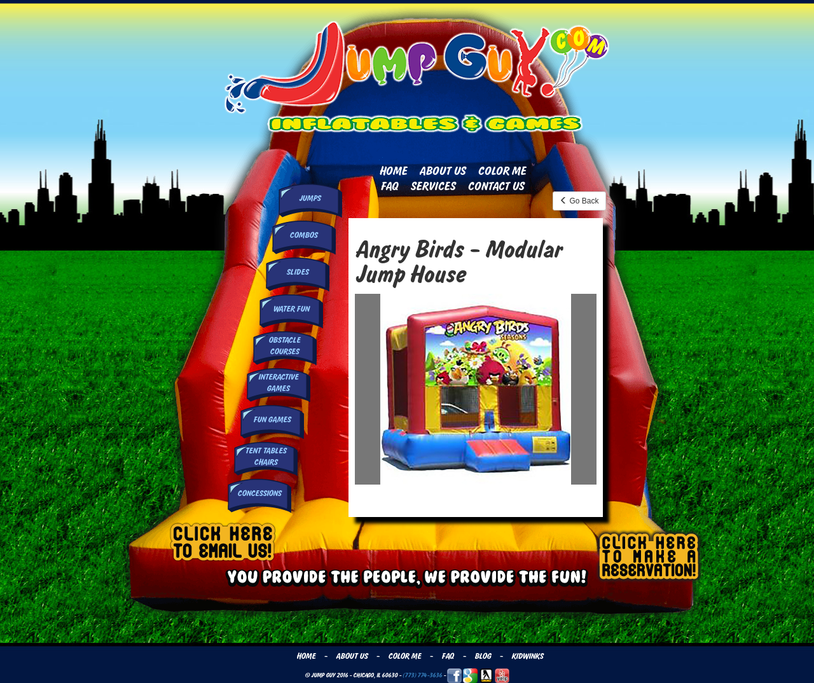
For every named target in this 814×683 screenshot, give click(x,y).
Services (432, 186)
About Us (442, 171)
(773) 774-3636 (422, 675)
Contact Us (495, 186)
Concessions (259, 493)
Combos (303, 235)
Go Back (579, 201)
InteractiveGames (278, 382)
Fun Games (272, 419)
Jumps (310, 198)
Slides (297, 272)
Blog (482, 656)
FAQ (389, 186)
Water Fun (291, 309)
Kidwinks (527, 656)
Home (393, 171)
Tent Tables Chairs (265, 456)
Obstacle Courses (284, 345)
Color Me (502, 171)
